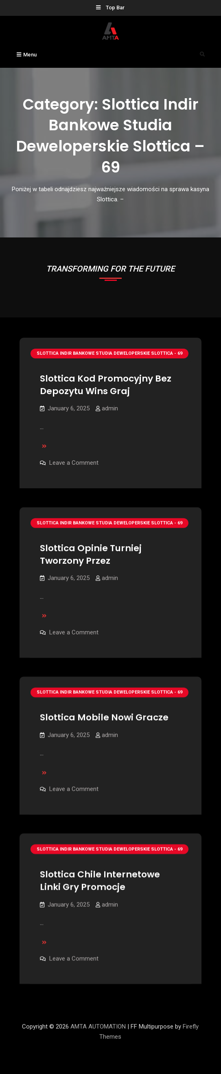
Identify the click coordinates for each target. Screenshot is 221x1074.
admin (110, 408)
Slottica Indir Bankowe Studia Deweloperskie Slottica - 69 (109, 353)
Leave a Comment (73, 462)
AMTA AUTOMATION (98, 1026)
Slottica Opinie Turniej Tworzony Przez (91, 554)
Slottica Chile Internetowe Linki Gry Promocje (100, 881)
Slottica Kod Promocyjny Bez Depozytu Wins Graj (105, 384)
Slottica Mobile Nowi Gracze (104, 718)
